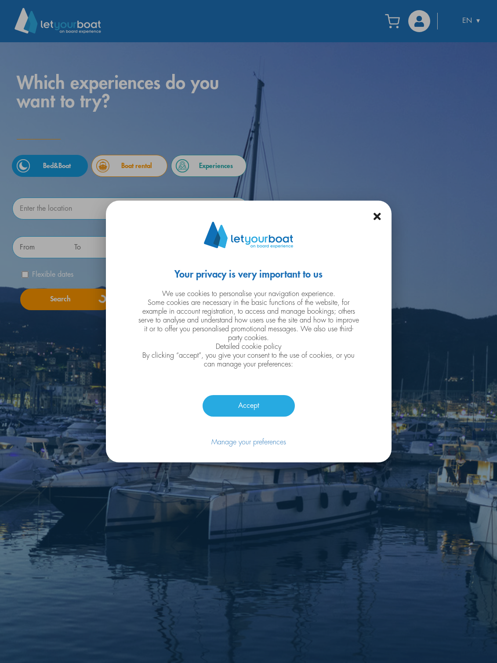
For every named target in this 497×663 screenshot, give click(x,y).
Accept (248, 405)
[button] (377, 216)
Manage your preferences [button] (248, 442)
